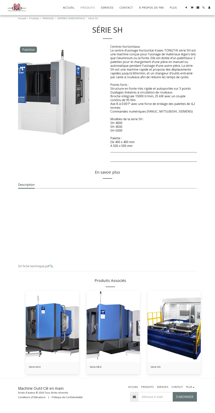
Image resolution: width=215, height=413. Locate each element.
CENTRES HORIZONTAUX (71, 18)
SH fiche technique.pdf (34, 266)
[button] (186, 7)
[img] (52, 326)
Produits (34, 18)
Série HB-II (97, 367)
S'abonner (184, 398)
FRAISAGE (48, 18)
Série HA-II (36, 367)
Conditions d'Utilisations (32, 398)
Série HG (156, 367)
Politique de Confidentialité (67, 398)
